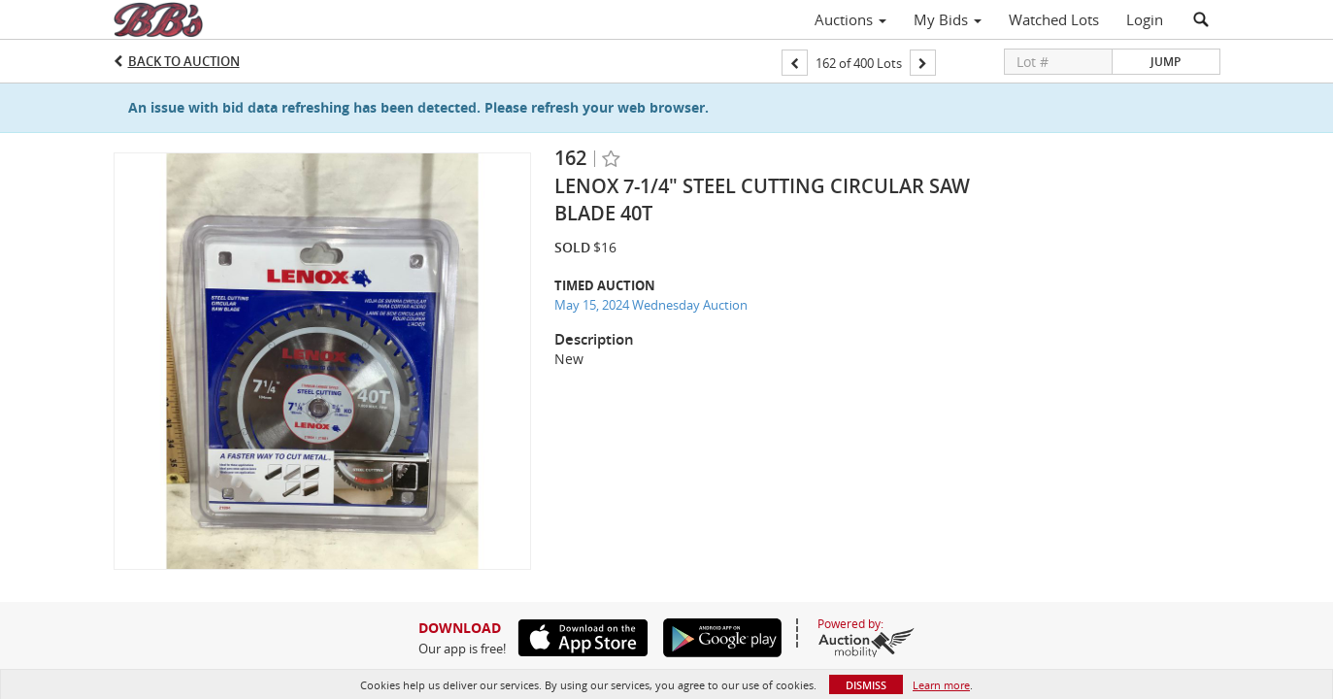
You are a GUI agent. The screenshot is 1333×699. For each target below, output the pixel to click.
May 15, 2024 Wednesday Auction (651, 305)
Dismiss (866, 685)
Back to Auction (184, 61)
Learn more (941, 685)
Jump (1165, 61)
